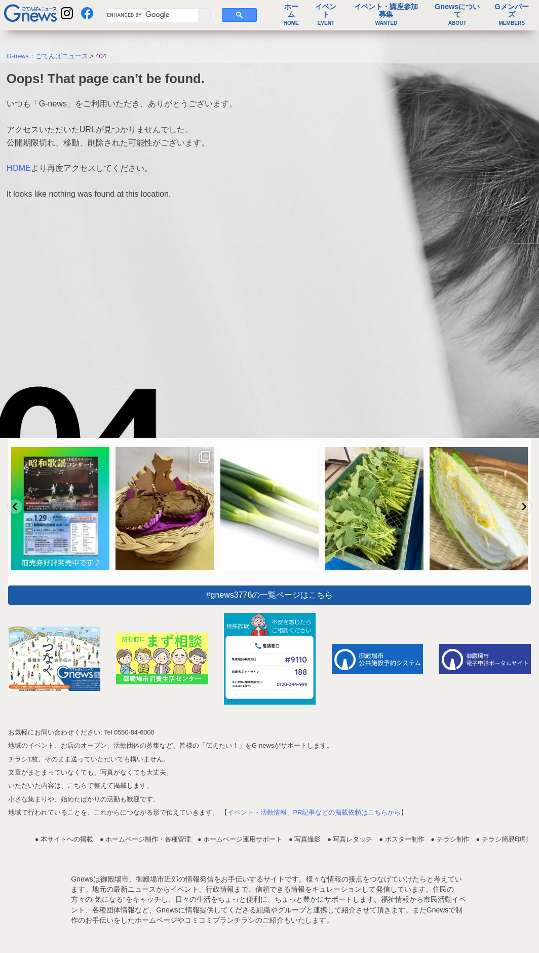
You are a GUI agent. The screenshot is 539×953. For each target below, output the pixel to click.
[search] (152, 15)
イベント (325, 14)
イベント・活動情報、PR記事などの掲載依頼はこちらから (314, 812)
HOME (19, 168)
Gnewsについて (457, 14)
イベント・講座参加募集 (386, 14)
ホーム (291, 14)
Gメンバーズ (512, 14)
